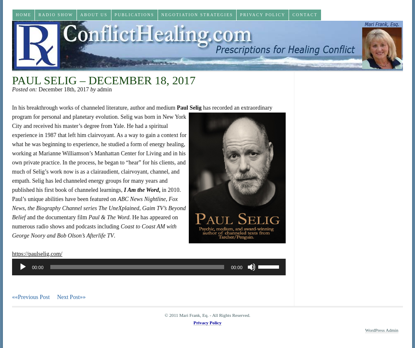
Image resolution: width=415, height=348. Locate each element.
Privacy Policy (262, 14)
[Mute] (251, 267)
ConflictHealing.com (207, 46)
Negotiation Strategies (197, 14)
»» (71, 297)
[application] (149, 267)
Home (23, 14)
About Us (94, 14)
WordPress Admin (381, 330)
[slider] (137, 267)
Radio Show (55, 14)
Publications (134, 14)
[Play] (23, 267)
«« (34, 297)
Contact (304, 14)
